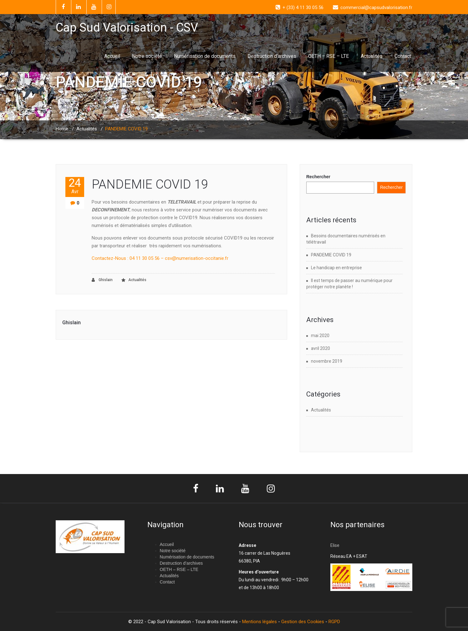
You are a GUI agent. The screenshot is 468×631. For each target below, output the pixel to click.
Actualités (372, 56)
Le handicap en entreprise (336, 267)
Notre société (147, 56)
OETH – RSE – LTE (328, 56)
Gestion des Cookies (302, 621)
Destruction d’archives (271, 56)
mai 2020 (320, 335)
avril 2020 (320, 348)
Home (62, 129)
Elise (335, 545)
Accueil (112, 56)
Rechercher (318, 176)
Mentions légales (259, 621)
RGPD (334, 621)
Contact (402, 56)
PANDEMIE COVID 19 (150, 184)
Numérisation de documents (205, 56)
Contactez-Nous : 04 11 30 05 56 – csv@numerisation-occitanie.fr (160, 258)
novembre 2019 (326, 361)
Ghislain (102, 280)
